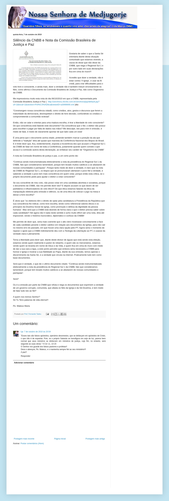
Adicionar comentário (24, 363)
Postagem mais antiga (95, 439)
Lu (22, 332)
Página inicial (60, 439)
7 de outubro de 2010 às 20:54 (37, 332)
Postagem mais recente (24, 439)
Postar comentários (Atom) (32, 443)
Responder (25, 356)
